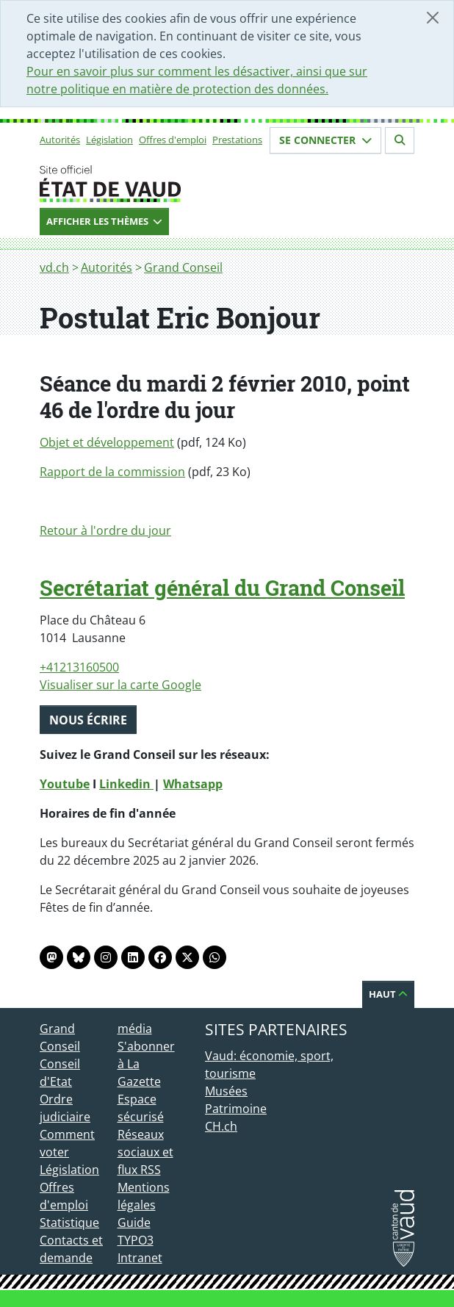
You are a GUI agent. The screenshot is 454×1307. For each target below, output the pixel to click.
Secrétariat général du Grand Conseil (222, 588)
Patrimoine (236, 1109)
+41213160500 (79, 667)
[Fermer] (432, 18)
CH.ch (221, 1126)
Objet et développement (107, 442)
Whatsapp (193, 784)
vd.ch (54, 267)
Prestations (237, 139)
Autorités (60, 139)
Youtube (65, 784)
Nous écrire (88, 720)
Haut (388, 994)
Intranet (140, 1258)
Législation (109, 139)
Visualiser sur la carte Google (120, 685)
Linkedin (126, 784)
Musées (226, 1091)
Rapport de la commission (112, 472)
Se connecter (325, 140)
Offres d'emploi (172, 139)
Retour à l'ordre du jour (105, 530)
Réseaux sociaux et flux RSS (145, 1152)
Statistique (69, 1222)
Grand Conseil (183, 267)
